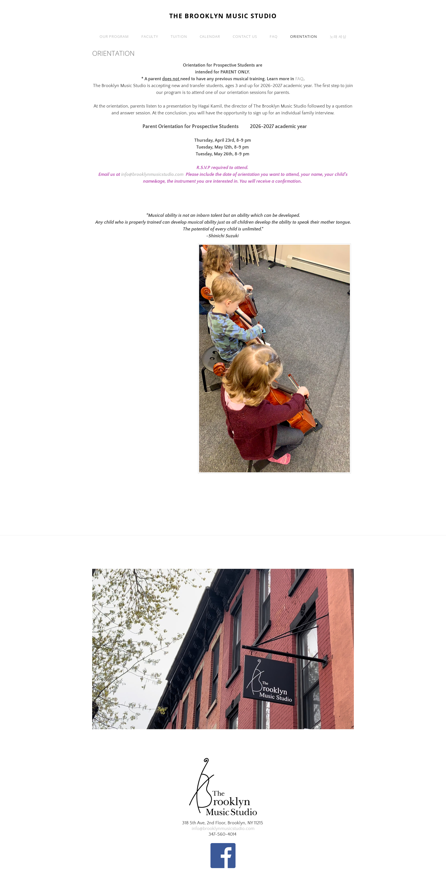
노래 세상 (338, 36)
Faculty (149, 36)
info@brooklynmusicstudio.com (152, 174)
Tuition (179, 36)
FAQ (274, 36)
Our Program (114, 36)
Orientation (303, 36)
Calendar (210, 36)
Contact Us (245, 36)
